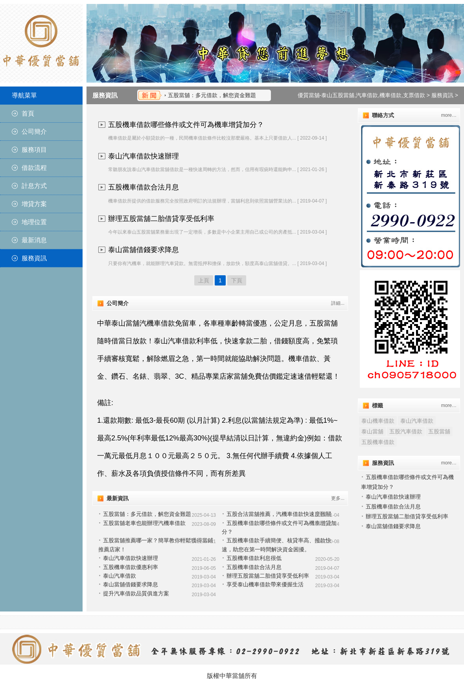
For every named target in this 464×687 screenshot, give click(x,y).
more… (449, 115)
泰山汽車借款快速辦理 (143, 156)
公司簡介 (34, 131)
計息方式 (34, 185)
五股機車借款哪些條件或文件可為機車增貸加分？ (186, 125)
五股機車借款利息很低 (254, 558)
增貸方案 (34, 204)
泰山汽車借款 (119, 576)
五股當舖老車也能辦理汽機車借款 (144, 523)
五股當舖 (439, 431)
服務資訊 (34, 258)
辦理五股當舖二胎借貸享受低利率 (161, 219)
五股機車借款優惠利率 (130, 567)
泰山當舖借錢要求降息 (143, 250)
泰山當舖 (372, 431)
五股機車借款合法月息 (143, 187)
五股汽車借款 (405, 431)
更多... (337, 498)
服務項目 (34, 149)
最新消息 (34, 240)
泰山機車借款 (377, 421)
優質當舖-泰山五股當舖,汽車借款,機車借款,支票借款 (361, 95)
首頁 (28, 113)
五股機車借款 (377, 442)
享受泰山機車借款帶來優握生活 (265, 584)
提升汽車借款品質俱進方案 (136, 593)
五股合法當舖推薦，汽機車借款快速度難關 (278, 514)
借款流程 (34, 167)
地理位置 (34, 222)
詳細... (337, 303)
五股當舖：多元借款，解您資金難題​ (212, 95)
